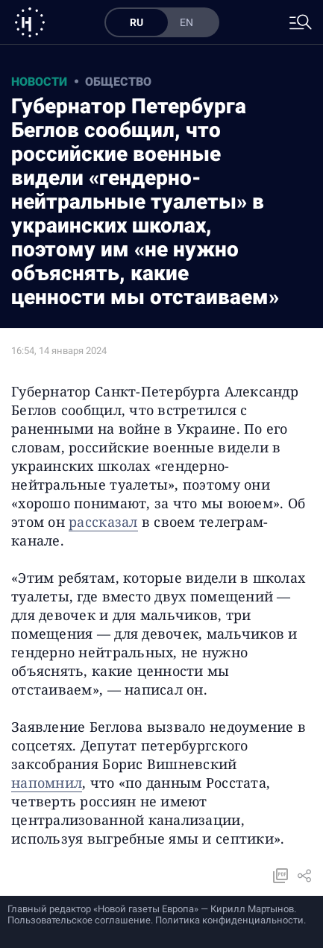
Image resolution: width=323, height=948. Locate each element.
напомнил (46, 782)
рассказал (103, 522)
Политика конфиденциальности (229, 920)
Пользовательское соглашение (79, 920)
